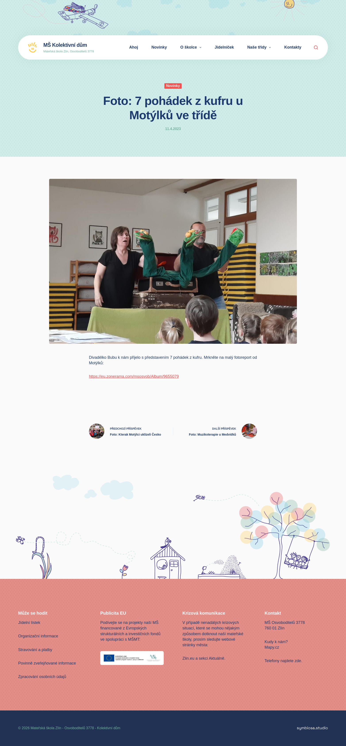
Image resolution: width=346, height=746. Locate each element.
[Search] (316, 47)
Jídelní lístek (29, 622)
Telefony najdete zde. (283, 661)
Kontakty (292, 47)
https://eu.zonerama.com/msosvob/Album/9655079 (134, 376)
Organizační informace (38, 636)
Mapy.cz (272, 647)
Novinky (159, 47)
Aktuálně (216, 658)
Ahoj (133, 47)
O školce (191, 47)
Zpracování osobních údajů (42, 676)
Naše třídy (260, 47)
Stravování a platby (35, 650)
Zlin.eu (188, 658)
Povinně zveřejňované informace (47, 663)
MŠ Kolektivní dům (65, 45)
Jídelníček (224, 47)
